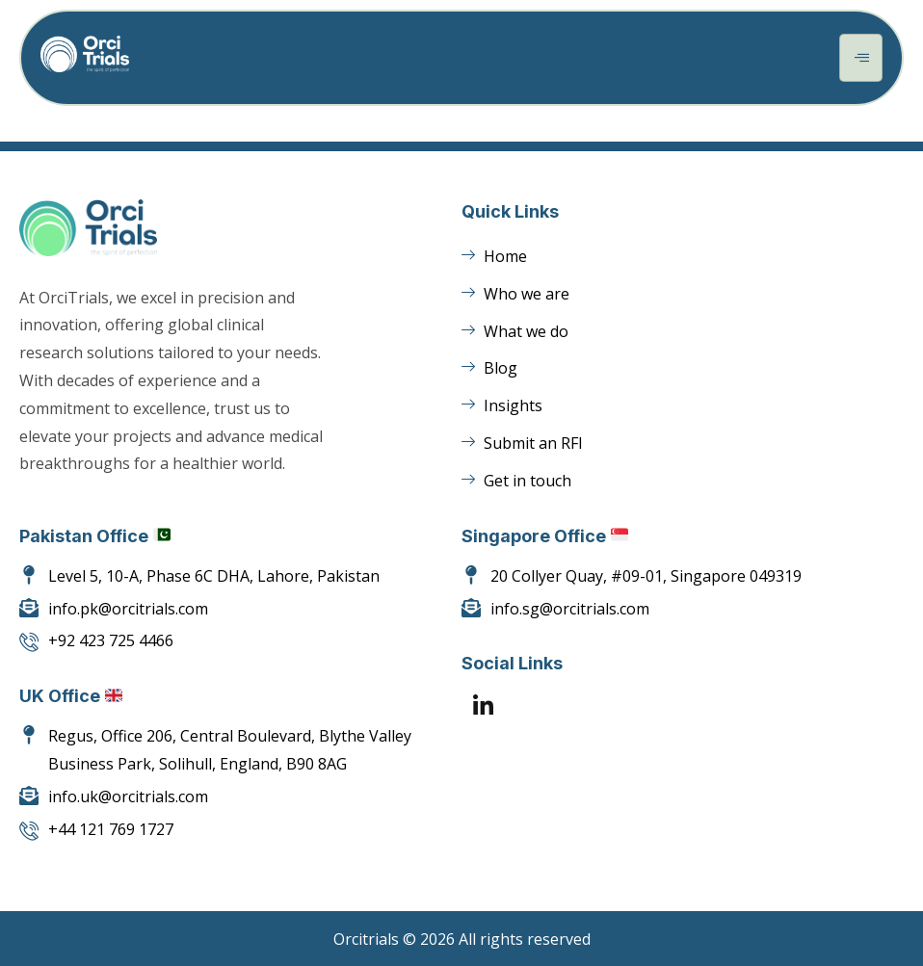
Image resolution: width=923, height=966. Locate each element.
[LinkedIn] (483, 707)
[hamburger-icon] (861, 58)
